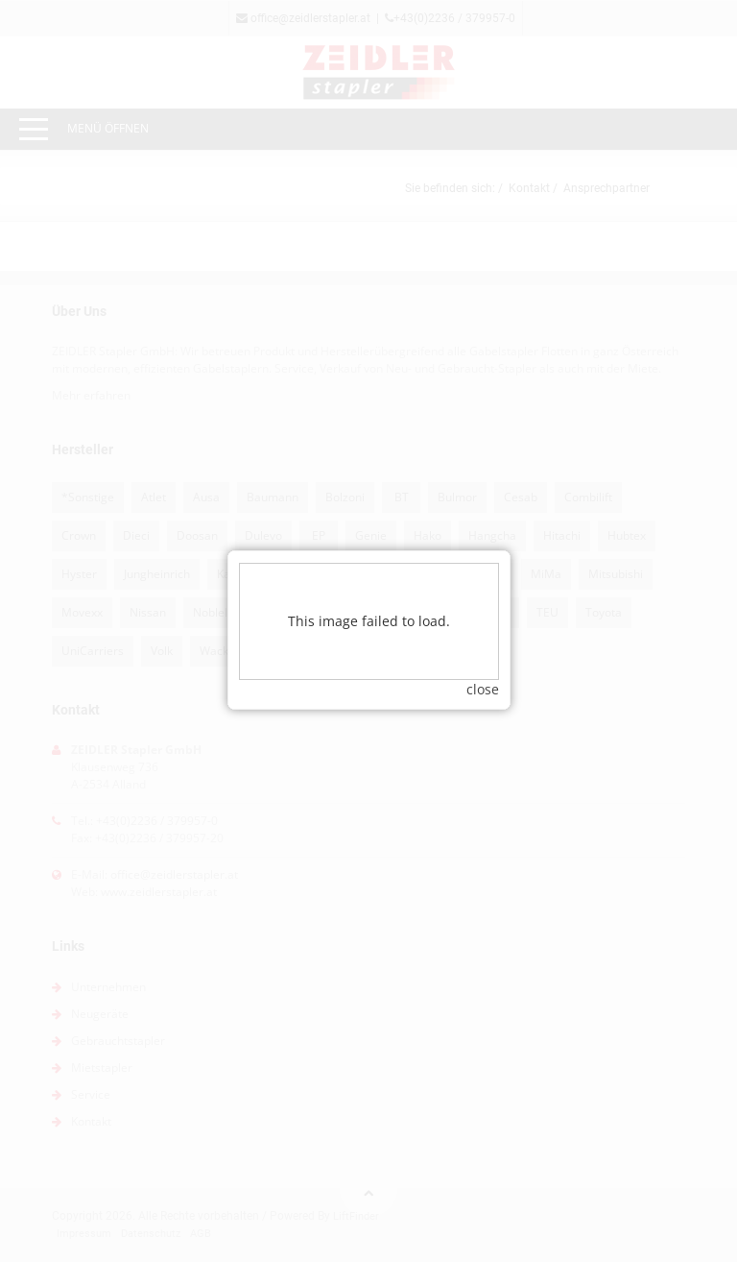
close (482, 673)
